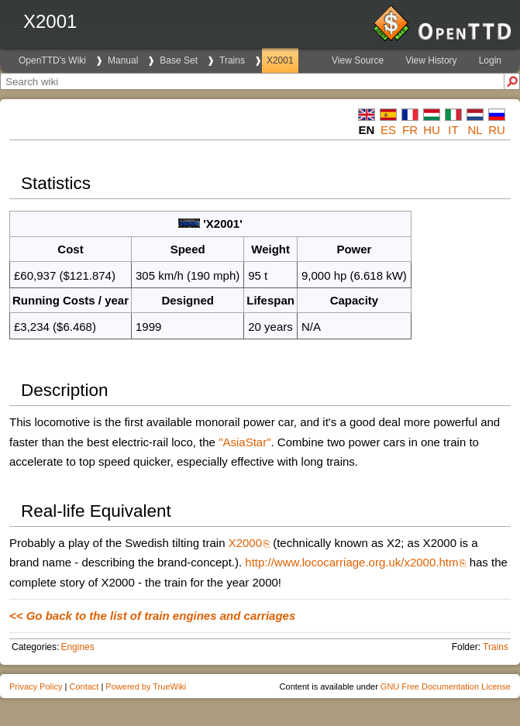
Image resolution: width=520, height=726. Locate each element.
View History (430, 60)
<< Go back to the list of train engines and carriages (152, 615)
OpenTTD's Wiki (52, 60)
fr (410, 129)
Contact (83, 686)
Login (490, 60)
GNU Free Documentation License (446, 686)
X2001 (280, 60)
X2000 (245, 542)
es (388, 129)
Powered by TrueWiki (145, 686)
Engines (77, 647)
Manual (123, 60)
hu (431, 129)
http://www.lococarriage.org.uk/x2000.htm (351, 562)
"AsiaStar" (244, 442)
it (453, 129)
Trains (232, 60)
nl (474, 129)
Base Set (179, 60)
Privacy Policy (35, 686)
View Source (358, 60)
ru (496, 129)
